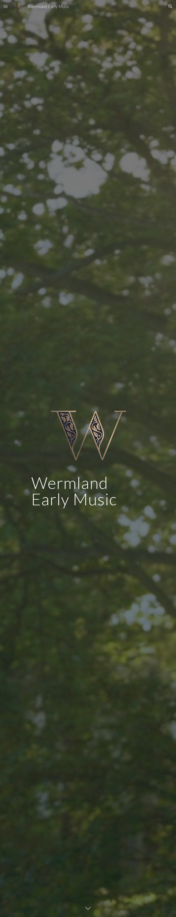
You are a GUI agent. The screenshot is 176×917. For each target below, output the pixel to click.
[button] (5, 6)
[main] (87, 493)
